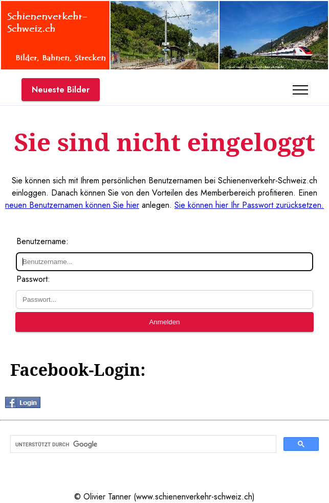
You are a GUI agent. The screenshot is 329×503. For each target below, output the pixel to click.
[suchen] (142, 444)
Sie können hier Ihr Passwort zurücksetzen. (249, 205)
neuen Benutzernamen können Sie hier (72, 205)
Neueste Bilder (61, 89)
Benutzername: (42, 241)
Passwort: (33, 279)
